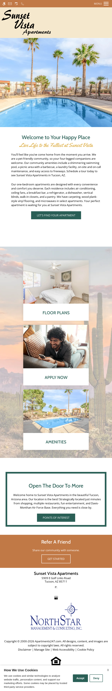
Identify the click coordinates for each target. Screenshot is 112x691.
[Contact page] (10, 4)
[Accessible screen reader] (4, 4)
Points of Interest (56, 517)
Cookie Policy (85, 649)
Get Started (56, 559)
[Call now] (22, 4)
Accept (80, 678)
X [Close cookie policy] (108, 670)
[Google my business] (56, 597)
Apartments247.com (48, 641)
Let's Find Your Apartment (56, 215)
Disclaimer (24, 649)
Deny (96, 678)
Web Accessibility (64, 649)
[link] (56, 579)
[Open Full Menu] (100, 4)
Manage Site (42, 649)
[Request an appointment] (16, 4)
